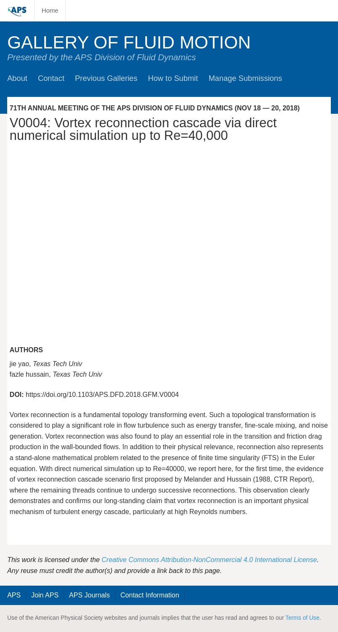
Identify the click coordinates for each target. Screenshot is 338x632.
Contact (51, 78)
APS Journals (89, 595)
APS (14, 595)
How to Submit (173, 78)
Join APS (45, 595)
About (17, 78)
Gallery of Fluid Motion (129, 42)
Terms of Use (302, 618)
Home (50, 10)
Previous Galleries (106, 78)
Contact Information (149, 595)
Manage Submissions (245, 78)
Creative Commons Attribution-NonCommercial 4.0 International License (209, 559)
